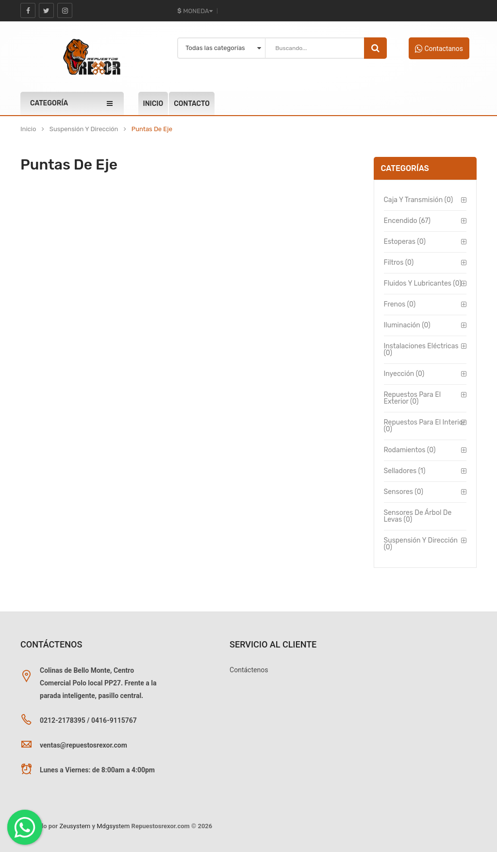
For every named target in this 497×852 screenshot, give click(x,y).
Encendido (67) (407, 221)
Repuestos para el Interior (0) (424, 425)
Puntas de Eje (152, 129)
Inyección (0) (404, 374)
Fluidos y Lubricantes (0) (423, 283)
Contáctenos (249, 670)
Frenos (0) (400, 304)
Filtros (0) (399, 262)
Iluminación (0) (407, 325)
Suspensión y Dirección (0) (421, 543)
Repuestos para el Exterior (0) (412, 398)
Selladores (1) (405, 471)
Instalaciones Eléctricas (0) (421, 349)
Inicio (28, 129)
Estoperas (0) (405, 242)
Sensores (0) (403, 492)
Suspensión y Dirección (84, 129)
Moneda (194, 11)
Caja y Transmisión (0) (418, 200)
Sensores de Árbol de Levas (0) (418, 516)
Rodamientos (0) (410, 450)
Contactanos (439, 48)
